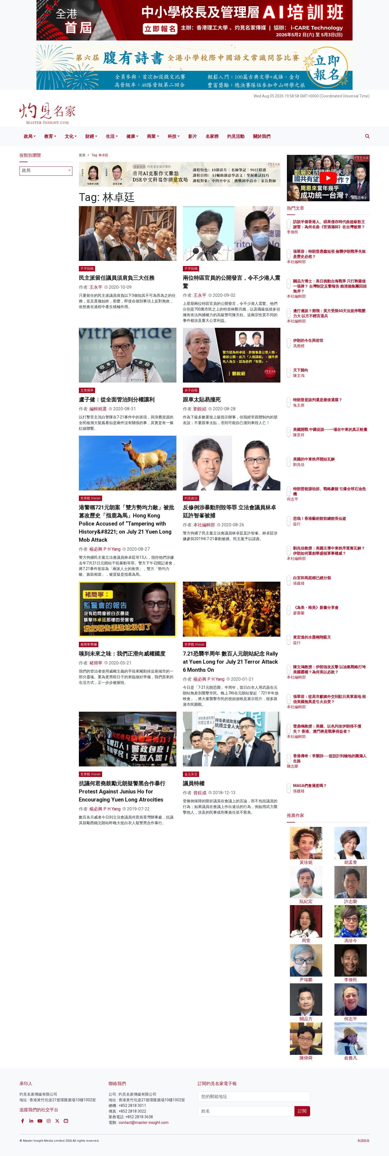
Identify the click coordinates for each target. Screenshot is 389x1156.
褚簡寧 (95, 663)
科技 (172, 136)
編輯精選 (98, 408)
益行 (328, 529)
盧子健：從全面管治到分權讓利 (117, 399)
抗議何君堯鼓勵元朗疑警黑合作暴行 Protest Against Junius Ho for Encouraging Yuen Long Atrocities (122, 791)
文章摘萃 (87, 390)
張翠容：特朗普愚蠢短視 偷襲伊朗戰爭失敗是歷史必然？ (345, 256)
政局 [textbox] (26, 170)
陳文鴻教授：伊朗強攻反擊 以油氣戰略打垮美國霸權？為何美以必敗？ (346, 672)
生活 (110, 136)
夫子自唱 (191, 390)
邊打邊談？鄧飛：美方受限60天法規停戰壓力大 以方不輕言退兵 (345, 316)
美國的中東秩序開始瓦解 (345, 459)
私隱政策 (364, 1141)
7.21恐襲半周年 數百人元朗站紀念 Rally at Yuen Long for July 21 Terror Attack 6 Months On (230, 661)
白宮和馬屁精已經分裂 (344, 578)
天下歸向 (332, 370)
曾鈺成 (199, 792)
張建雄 (330, 583)
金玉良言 (191, 774)
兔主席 (330, 410)
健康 (130, 136)
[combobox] (45, 171)
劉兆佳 (330, 464)
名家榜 (212, 136)
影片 (192, 136)
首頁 (82, 155)
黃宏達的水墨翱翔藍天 (344, 637)
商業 (151, 136)
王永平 (95, 287)
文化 (69, 136)
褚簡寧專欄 (89, 644)
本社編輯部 (204, 524)
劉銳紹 (199, 408)
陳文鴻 (330, 375)
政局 (28, 136)
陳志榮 (330, 766)
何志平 (330, 499)
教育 (48, 136)
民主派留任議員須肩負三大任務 (117, 278)
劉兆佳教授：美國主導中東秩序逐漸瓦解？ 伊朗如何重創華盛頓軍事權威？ (346, 553)
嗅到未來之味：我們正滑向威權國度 (122, 653)
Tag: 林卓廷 (100, 155)
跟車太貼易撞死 (202, 399)
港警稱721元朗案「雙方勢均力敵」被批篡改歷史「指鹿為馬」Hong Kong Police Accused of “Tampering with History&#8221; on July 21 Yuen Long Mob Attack (126, 523)
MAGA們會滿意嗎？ (341, 785)
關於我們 (261, 136)
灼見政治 (191, 498)
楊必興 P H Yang (104, 549)
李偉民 (330, 237)
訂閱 (302, 1111)
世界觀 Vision (90, 498)
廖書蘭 (330, 618)
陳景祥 (330, 440)
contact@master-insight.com (144, 1122)
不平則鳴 (87, 269)
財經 (89, 136)
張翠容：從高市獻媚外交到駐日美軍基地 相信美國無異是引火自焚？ (346, 701)
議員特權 (193, 783)
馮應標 (330, 346)
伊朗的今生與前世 (340, 340)
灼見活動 (235, 136)
